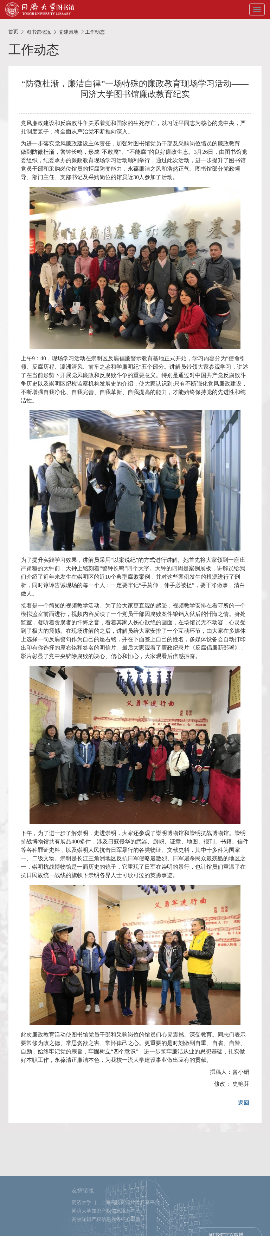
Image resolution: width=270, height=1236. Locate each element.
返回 (243, 1103)
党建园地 (68, 31)
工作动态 (95, 31)
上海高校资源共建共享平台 (130, 1227)
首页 (13, 31)
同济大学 (81, 1227)
